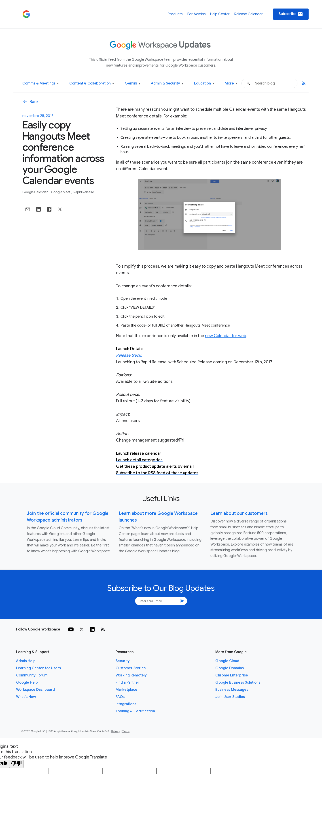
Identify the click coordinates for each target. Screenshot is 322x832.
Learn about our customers (239, 513)
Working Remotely (131, 675)
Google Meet (61, 192)
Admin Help (26, 661)
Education (204, 83)
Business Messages (231, 689)
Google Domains (229, 668)
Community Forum (31, 675)
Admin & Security (167, 83)
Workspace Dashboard (35, 689)
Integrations (126, 704)
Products (175, 14)
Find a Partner (127, 682)
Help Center (220, 14)
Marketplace (126, 689)
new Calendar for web (225, 335)
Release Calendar (248, 14)
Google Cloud (227, 661)
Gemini (132, 83)
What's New (26, 697)
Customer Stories (131, 668)
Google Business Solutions (237, 682)
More (231, 83)
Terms (125, 731)
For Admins (196, 14)
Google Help (27, 682)
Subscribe (291, 14)
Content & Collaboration (91, 83)
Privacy (115, 731)
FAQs (120, 697)
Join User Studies (230, 697)
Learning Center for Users (38, 668)
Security (123, 661)
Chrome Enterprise (231, 675)
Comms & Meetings (40, 83)
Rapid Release (84, 192)
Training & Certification (135, 711)
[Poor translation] (16, 764)
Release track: (129, 355)
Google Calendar (35, 192)
